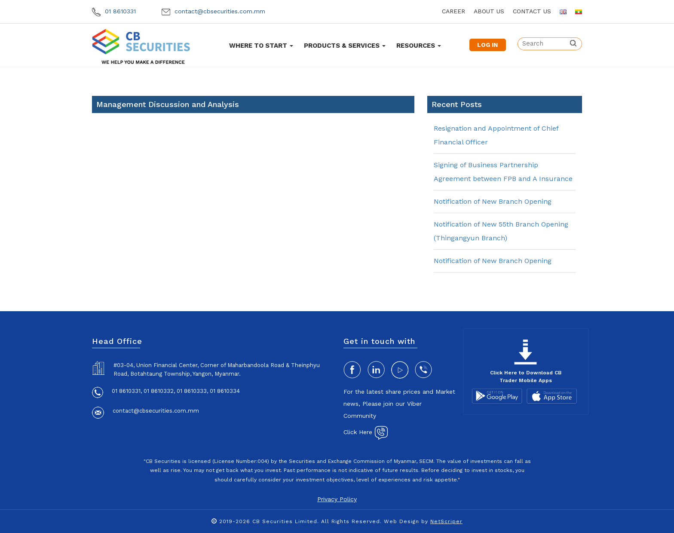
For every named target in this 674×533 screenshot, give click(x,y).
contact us (532, 11)
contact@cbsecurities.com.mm (213, 11)
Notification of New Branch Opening (492, 201)
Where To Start (261, 45)
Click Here (365, 432)
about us (489, 11)
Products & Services (345, 45)
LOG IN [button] (487, 44)
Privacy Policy (337, 499)
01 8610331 (114, 11)
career (453, 11)
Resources (418, 45)
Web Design (401, 521)
